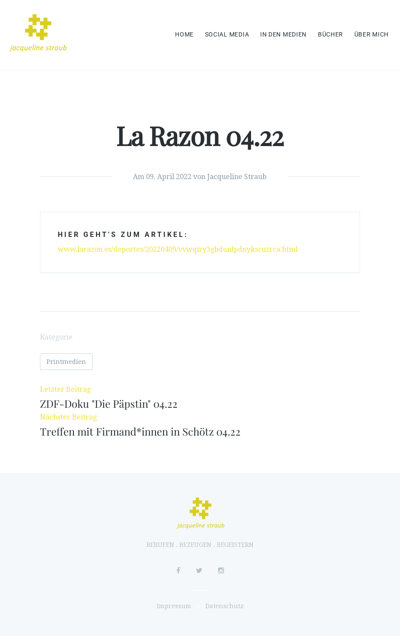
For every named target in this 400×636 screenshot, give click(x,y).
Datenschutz (224, 606)
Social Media (227, 34)
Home (184, 34)
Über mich (371, 34)
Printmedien (66, 361)
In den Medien (283, 34)
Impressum (174, 606)
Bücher (330, 34)
